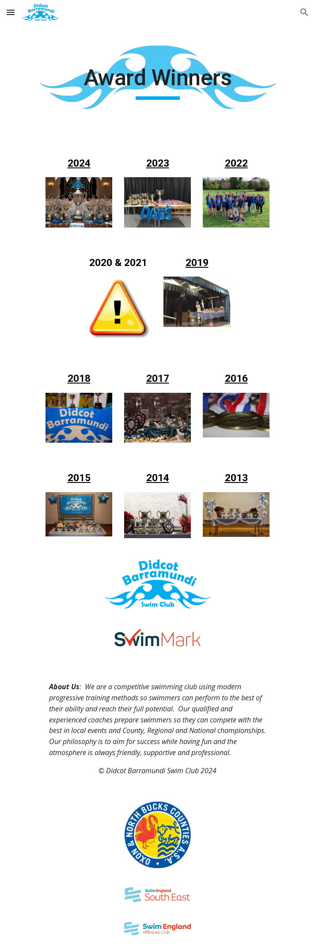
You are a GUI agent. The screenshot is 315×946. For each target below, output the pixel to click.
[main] (157, 81)
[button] (10, 12)
